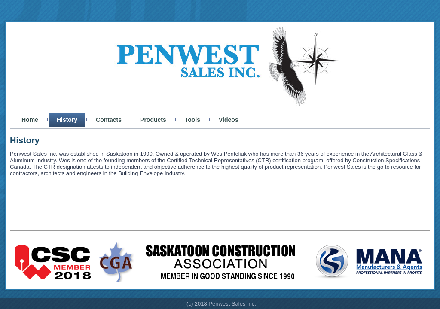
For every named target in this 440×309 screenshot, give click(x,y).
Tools (192, 119)
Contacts (109, 119)
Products (153, 119)
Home (29, 119)
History (67, 119)
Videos (228, 119)
